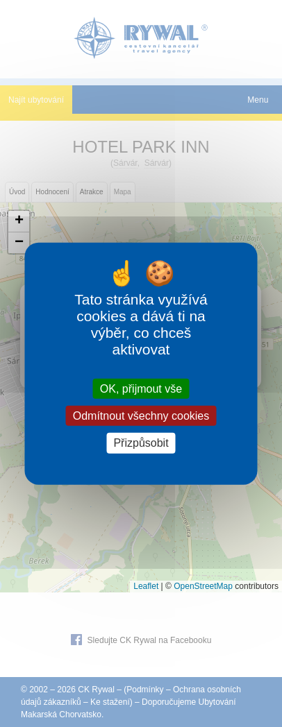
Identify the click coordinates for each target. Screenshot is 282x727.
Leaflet (145, 586)
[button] (18, 221)
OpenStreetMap (203, 586)
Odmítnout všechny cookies (141, 416)
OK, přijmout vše (141, 389)
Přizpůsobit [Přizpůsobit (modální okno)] (140, 443)
